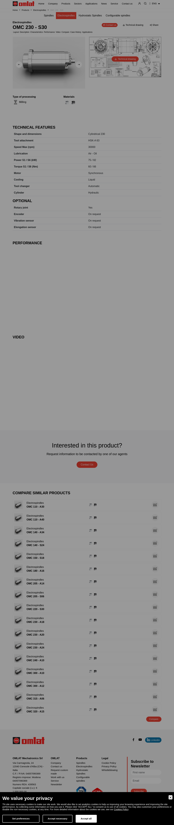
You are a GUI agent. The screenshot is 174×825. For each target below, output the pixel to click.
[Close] (170, 797)
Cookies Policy (121, 809)
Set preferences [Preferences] (21, 818)
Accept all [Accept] (86, 818)
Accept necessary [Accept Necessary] (57, 818)
